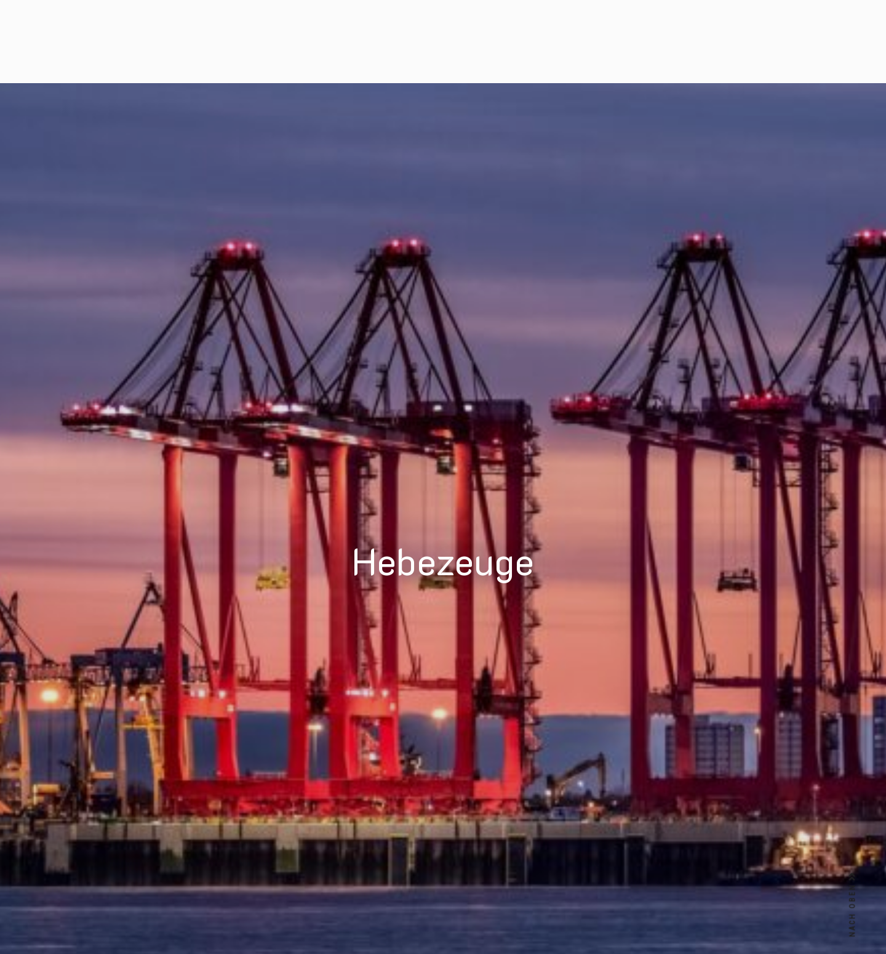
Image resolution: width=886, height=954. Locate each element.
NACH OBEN (852, 904)
